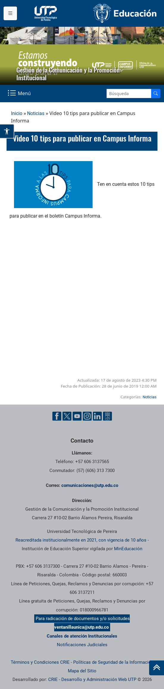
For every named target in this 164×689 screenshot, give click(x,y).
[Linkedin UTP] (97, 416)
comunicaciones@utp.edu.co (89, 485)
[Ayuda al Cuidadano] (107, 416)
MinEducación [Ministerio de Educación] (128, 548)
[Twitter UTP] (67, 416)
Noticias (35, 113)
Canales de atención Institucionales (82, 636)
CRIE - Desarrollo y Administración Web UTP (92, 679)
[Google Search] (129, 93)
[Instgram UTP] (87, 416)
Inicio (16, 113)
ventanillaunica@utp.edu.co (81, 627)
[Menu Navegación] (20, 93)
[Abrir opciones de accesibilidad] (7, 131)
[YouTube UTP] (77, 416)
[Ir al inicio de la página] (156, 668)
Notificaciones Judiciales (82, 644)
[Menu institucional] (10, 13)
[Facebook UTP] (56, 416)
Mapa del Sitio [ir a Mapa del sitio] (82, 671)
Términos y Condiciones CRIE (40, 662)
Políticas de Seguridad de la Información (113, 662)
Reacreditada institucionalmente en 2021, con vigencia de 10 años (80, 540)
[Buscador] (155, 93)
